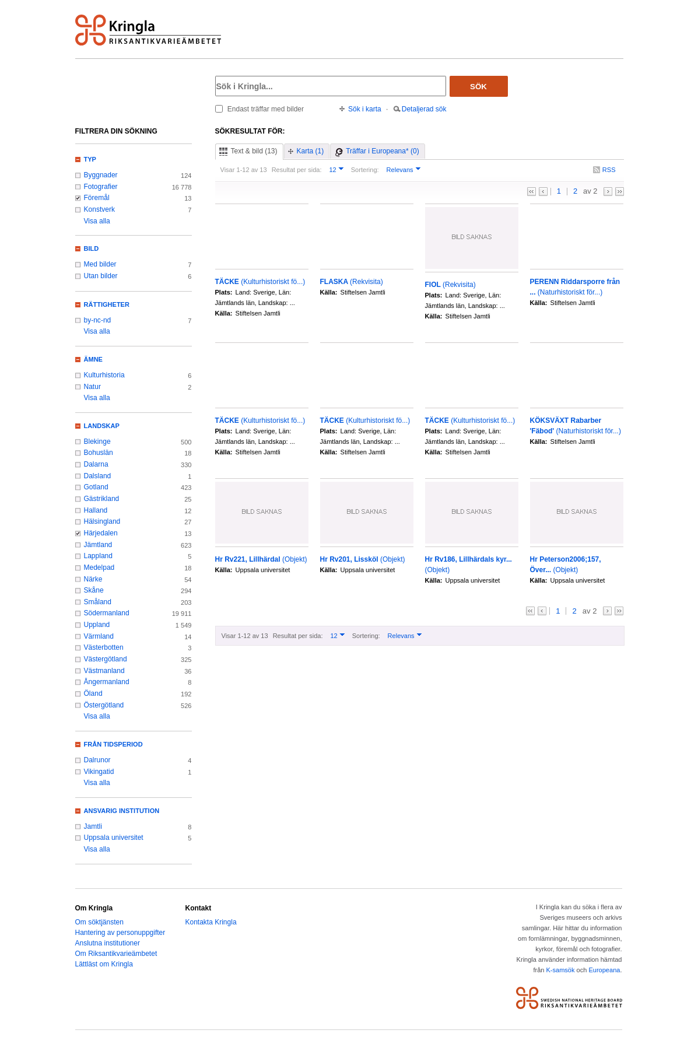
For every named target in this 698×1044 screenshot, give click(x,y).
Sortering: (365, 169)
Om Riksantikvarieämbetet (116, 954)
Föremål (97, 198)
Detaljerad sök (424, 109)
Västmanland (104, 671)
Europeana (604, 969)
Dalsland (97, 476)
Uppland (97, 625)
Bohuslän (98, 453)
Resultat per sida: (297, 169)
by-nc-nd (97, 320)
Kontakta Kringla (211, 922)
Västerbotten (104, 647)
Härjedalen (101, 533)
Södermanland (106, 613)
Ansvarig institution (122, 810)
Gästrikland (102, 499)
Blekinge (97, 441)
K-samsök (560, 969)
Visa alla (97, 221)
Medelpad (99, 567)
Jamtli (93, 826)
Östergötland (104, 705)
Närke (93, 579)
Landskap (102, 425)
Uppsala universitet (113, 837)
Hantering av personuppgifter (120, 933)
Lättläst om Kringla (104, 964)
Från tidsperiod (113, 744)
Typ (90, 159)
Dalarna (96, 464)
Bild (91, 248)
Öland (93, 693)
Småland (97, 602)
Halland (96, 510)
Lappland (98, 556)
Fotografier (101, 187)
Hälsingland (102, 521)
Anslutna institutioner (107, 943)
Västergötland (105, 659)
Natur (92, 387)
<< (531, 191)
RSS (609, 169)
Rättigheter (106, 304)
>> (619, 191)
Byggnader (101, 175)
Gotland (96, 487)
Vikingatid (99, 772)
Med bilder (100, 264)
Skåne (94, 590)
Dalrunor (97, 760)
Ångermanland (106, 682)
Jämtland (98, 545)
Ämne (93, 359)
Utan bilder (101, 276)
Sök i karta (364, 109)
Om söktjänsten (99, 922)
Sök (478, 86)
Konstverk (99, 209)
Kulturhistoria (104, 375)
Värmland (99, 636)
